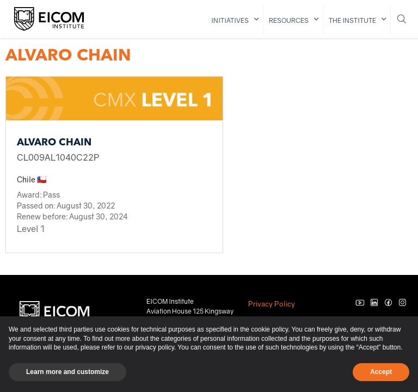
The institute (352, 20)
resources (289, 20)
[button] (234, 19)
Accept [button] (381, 372)
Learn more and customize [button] (67, 372)
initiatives (230, 20)
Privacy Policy (271, 303)
